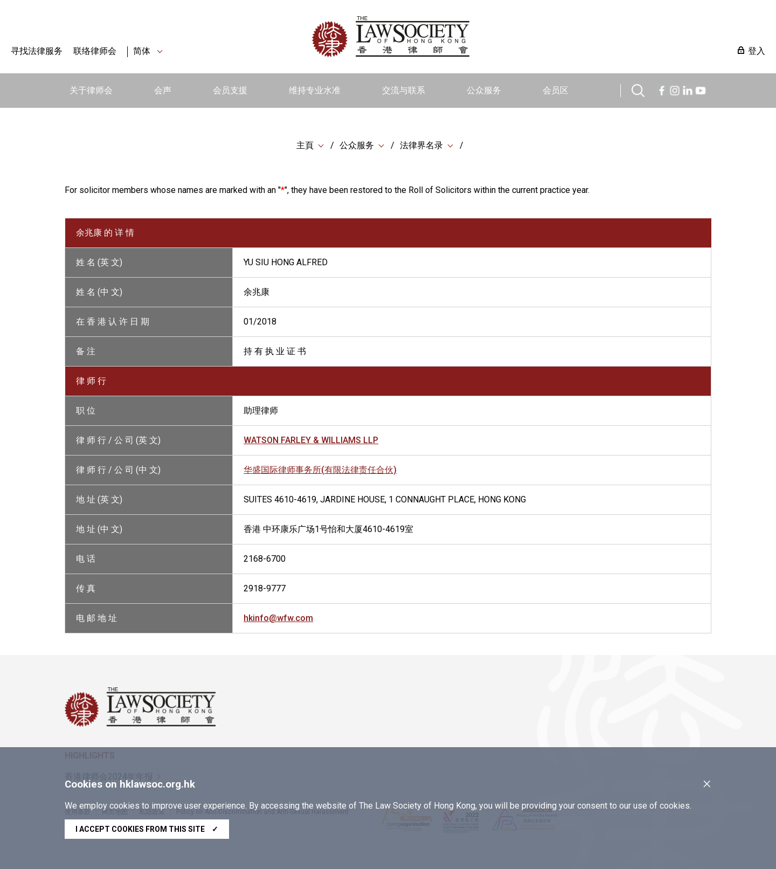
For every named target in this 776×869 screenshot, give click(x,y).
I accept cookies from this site (146, 829)
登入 (756, 51)
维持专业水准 (315, 90)
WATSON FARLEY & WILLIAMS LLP (311, 440)
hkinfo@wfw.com (278, 618)
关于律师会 (91, 90)
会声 (162, 90)
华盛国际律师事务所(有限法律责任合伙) (320, 470)
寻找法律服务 (37, 51)
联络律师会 (94, 51)
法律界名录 (421, 145)
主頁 (305, 145)
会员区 (556, 90)
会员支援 (230, 90)
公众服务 (484, 90)
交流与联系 (403, 90)
